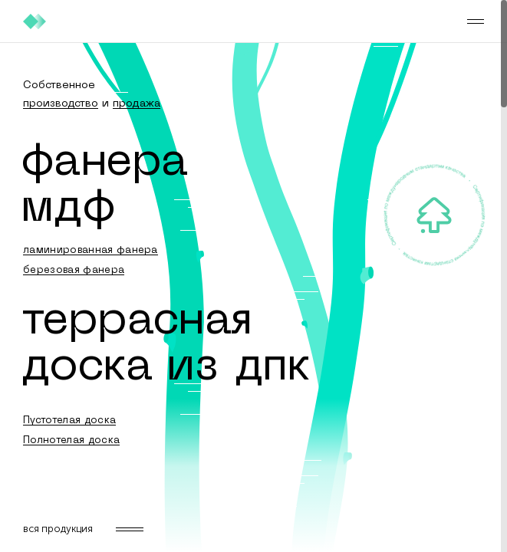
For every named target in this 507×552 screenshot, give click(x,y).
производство (60, 104)
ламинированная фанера (90, 250)
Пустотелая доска (69, 421)
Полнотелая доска (71, 440)
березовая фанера (73, 270)
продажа (136, 104)
